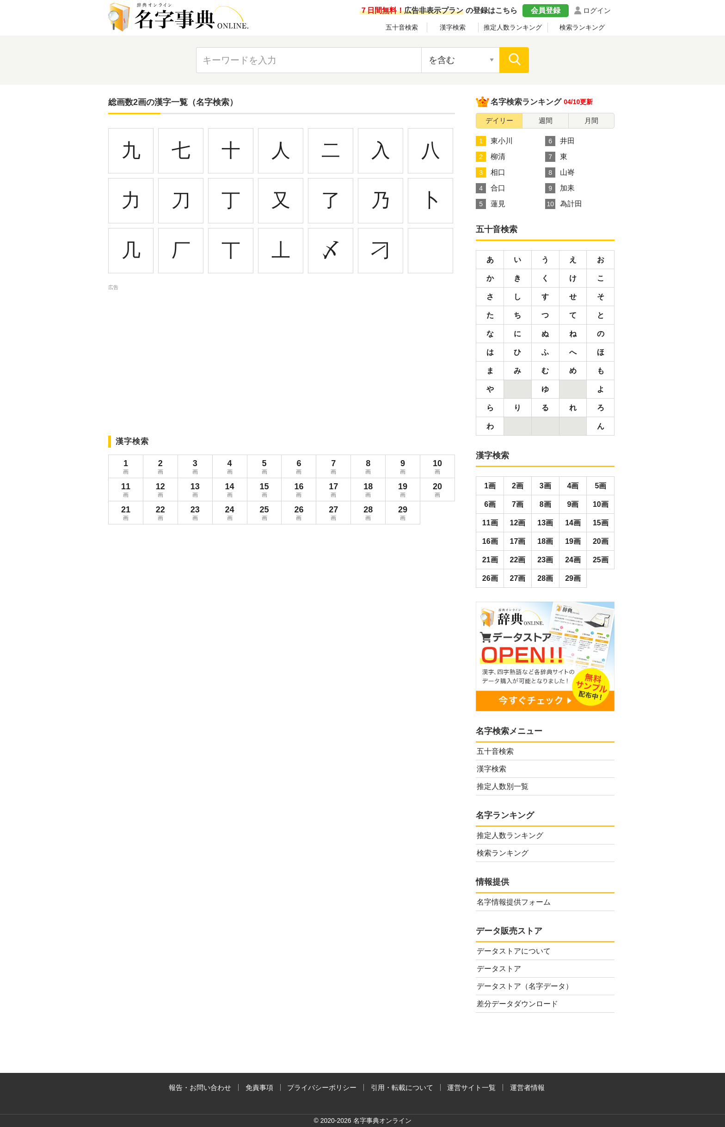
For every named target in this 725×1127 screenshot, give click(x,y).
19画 (573, 541)
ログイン (597, 10)
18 (368, 491)
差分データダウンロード (517, 1004)
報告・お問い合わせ (200, 1087)
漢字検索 (453, 27)
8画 (545, 504)
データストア (499, 969)
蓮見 (490, 204)
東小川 (494, 141)
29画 (573, 578)
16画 (490, 541)
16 (299, 491)
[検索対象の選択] (460, 60)
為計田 (563, 204)
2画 (517, 486)
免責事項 (259, 1087)
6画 (490, 504)
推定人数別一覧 (502, 786)
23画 (545, 560)
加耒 (560, 188)
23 (195, 514)
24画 (573, 560)
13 (195, 491)
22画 (518, 560)
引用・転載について (402, 1087)
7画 (517, 504)
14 (230, 491)
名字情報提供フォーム (514, 902)
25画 (600, 560)
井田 (560, 141)
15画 (600, 523)
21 (126, 514)
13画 (545, 523)
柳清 (490, 157)
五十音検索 (402, 27)
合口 (490, 188)
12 (160, 491)
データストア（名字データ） (525, 986)
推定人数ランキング (513, 27)
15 (264, 491)
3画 (545, 486)
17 (333, 491)
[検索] (514, 60)
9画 (573, 504)
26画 (490, 578)
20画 (600, 541)
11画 (490, 523)
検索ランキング (582, 27)
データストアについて (514, 951)
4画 (573, 486)
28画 (545, 578)
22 (160, 514)
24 (230, 514)
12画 (518, 523)
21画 (490, 560)
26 (299, 514)
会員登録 (545, 10)
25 (264, 514)
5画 (600, 486)
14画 (573, 523)
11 (126, 491)
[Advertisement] (281, 357)
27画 (518, 578)
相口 (490, 172)
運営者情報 (527, 1087)
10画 (600, 504)
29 (403, 514)
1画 (490, 486)
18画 (545, 541)
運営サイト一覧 (471, 1087)
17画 (518, 541)
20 (437, 491)
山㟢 (560, 172)
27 (333, 514)
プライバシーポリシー (321, 1087)
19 (403, 491)
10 (437, 468)
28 (368, 514)
